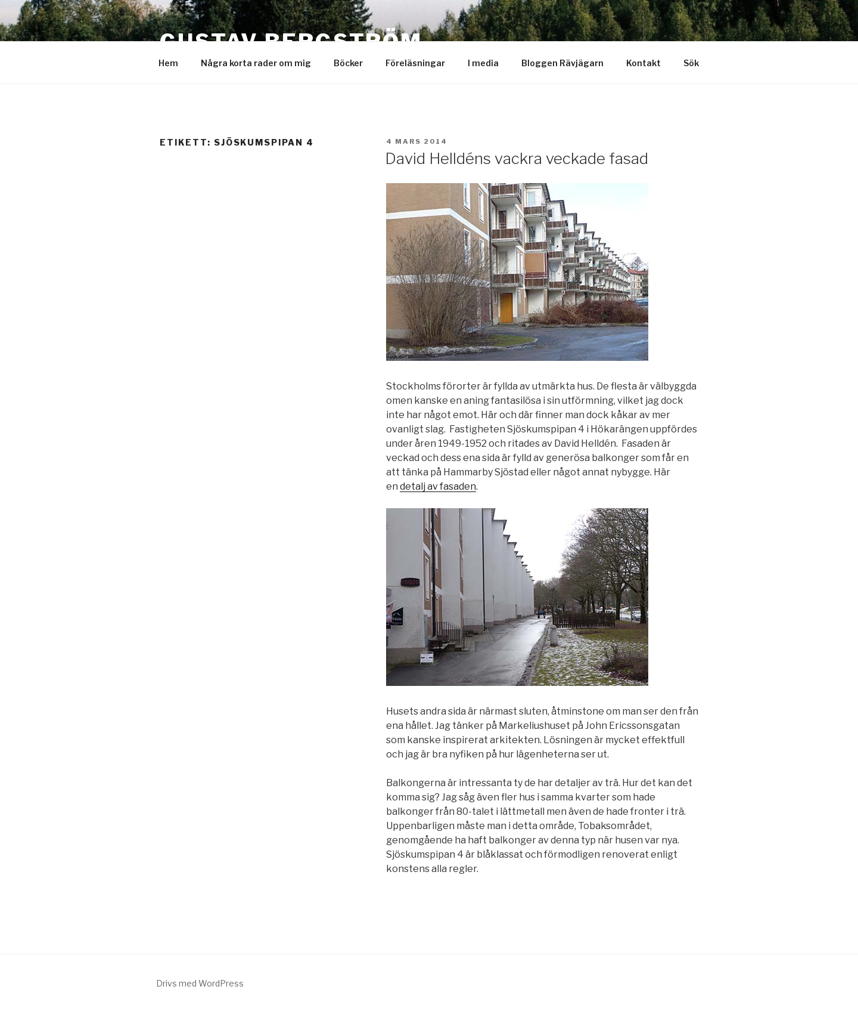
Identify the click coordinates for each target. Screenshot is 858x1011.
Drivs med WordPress (200, 983)
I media (483, 63)
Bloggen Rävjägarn (562, 63)
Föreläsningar (415, 63)
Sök (691, 63)
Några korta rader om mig (256, 63)
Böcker (348, 63)
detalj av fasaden (438, 486)
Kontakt (643, 63)
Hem (168, 63)
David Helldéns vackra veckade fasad (516, 158)
